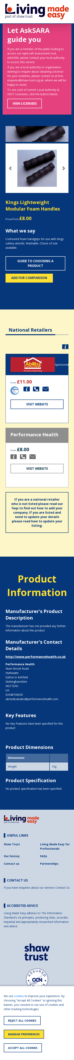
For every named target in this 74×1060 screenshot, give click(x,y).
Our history (12, 856)
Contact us (11, 863)
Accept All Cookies (22, 1048)
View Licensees (25, 103)
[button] (10, 168)
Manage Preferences (24, 1034)
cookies (19, 996)
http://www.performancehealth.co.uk (36, 657)
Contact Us (62, 887)
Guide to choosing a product (35, 263)
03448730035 (14, 695)
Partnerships (49, 863)
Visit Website (37, 404)
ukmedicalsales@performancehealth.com (32, 699)
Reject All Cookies (22, 1020)
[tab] (30, 327)
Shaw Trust (12, 844)
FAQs (43, 856)
